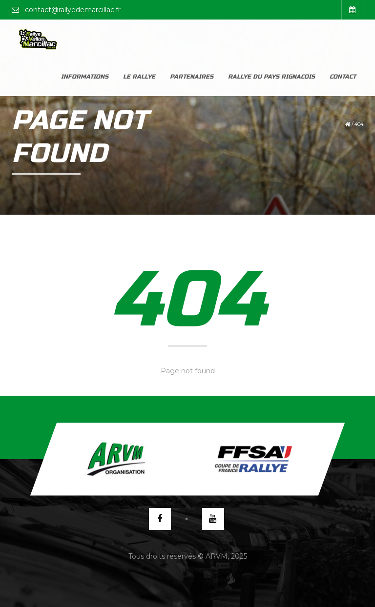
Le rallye (139, 39)
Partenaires (191, 39)
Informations (84, 39)
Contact (343, 39)
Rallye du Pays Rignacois (271, 39)
